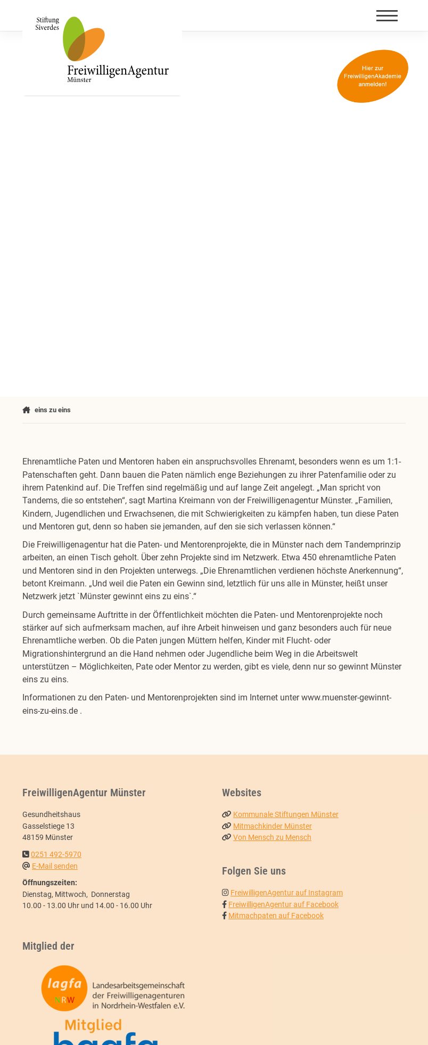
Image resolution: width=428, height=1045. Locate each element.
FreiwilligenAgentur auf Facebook (283, 904)
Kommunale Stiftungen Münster (286, 814)
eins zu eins (53, 410)
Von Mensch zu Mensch (272, 837)
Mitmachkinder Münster (272, 826)
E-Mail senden (55, 866)
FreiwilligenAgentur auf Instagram (287, 892)
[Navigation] (387, 15)
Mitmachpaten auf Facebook (276, 915)
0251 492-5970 (56, 854)
